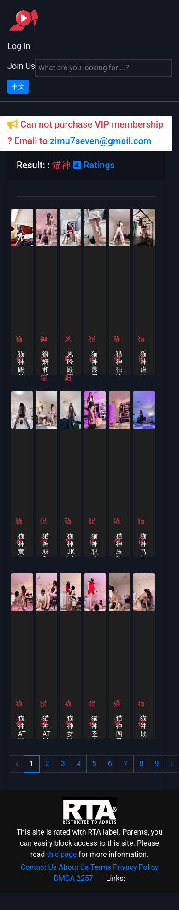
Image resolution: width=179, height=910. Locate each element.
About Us (74, 867)
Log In (18, 46)
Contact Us (39, 867)
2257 (85, 878)
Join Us (21, 66)
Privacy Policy (136, 867)
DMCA (64, 878)
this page (62, 854)
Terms (100, 867)
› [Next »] (172, 763)
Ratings (94, 165)
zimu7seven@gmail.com (100, 141)
